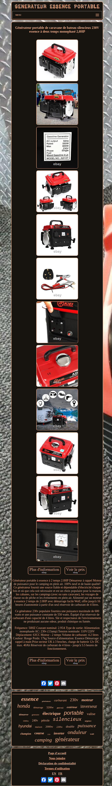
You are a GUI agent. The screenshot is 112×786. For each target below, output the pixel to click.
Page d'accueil (57, 753)
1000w (26, 721)
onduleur (77, 732)
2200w (59, 727)
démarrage (38, 707)
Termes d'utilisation (57, 768)
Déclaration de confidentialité (57, 763)
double (70, 726)
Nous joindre (57, 758)
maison (38, 727)
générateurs (46, 701)
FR (60, 773)
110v (48, 734)
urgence (88, 721)
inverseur (88, 706)
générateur (67, 739)
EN (54, 773)
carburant (60, 700)
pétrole (45, 720)
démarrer (24, 714)
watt (92, 734)
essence (30, 699)
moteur (87, 700)
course (39, 733)
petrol (60, 708)
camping (43, 740)
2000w (49, 726)
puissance (87, 725)
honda (23, 706)
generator (35, 715)
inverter (59, 733)
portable (73, 713)
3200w (50, 707)
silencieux (67, 719)
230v (74, 700)
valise (91, 714)
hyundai (25, 726)
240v (35, 720)
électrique (52, 713)
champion (25, 733)
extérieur (72, 707)
